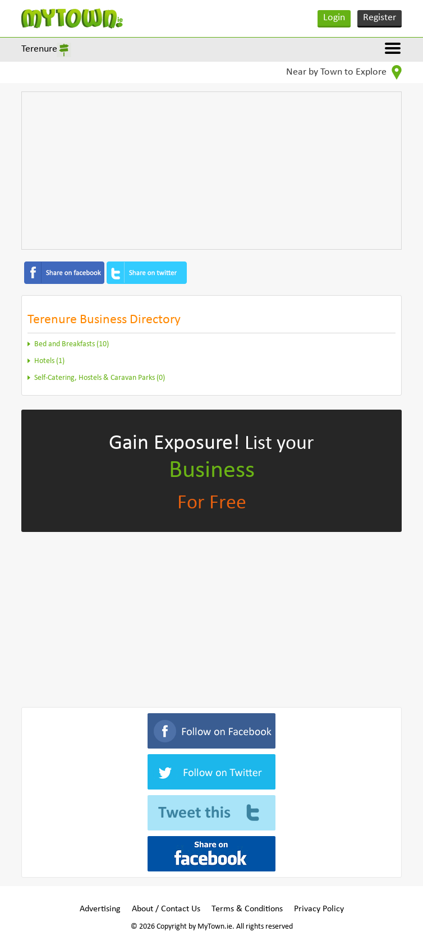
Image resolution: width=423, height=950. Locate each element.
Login (334, 17)
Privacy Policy (319, 909)
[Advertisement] (212, 170)
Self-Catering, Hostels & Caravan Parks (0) (99, 378)
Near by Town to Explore (344, 72)
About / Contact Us (166, 909)
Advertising (100, 909)
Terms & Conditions (247, 909)
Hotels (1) (49, 361)
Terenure (39, 49)
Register (379, 17)
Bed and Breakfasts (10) (71, 344)
